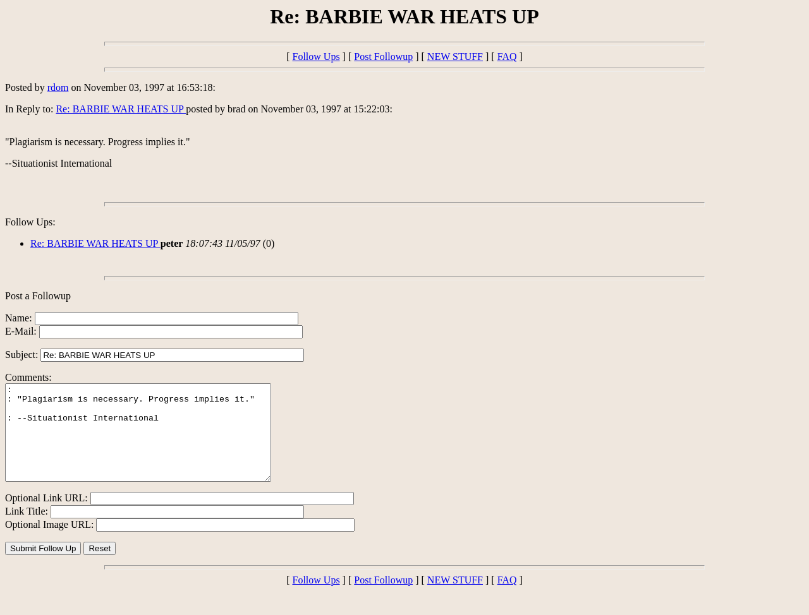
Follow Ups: (30, 222)
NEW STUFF (455, 56)
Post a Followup (38, 295)
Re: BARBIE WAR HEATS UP (121, 109)
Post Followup (383, 56)
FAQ (507, 56)
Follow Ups (315, 56)
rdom (58, 87)
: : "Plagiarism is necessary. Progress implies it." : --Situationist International (154, 442)
